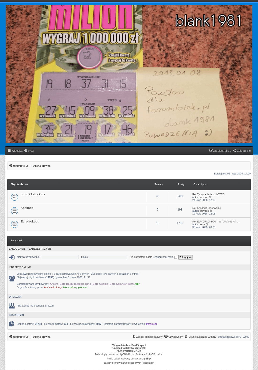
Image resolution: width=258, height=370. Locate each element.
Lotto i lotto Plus (33, 194)
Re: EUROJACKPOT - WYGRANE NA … (215, 221)
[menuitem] (29, 151)
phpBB (122, 354)
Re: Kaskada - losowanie (206, 208)
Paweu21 (151, 323)
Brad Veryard (138, 345)
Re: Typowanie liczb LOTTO (208, 194)
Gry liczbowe (19, 184)
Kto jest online (20, 267)
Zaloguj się (17, 248)
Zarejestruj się (40, 248)
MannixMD (140, 348)
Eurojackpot (29, 221)
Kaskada (27, 208)
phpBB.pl (146, 358)
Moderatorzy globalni (75, 287)
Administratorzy (53, 287)
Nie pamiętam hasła (140, 256)
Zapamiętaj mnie (165, 256)
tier (138, 283)
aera (202, 224)
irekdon (204, 197)
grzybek (204, 210)
